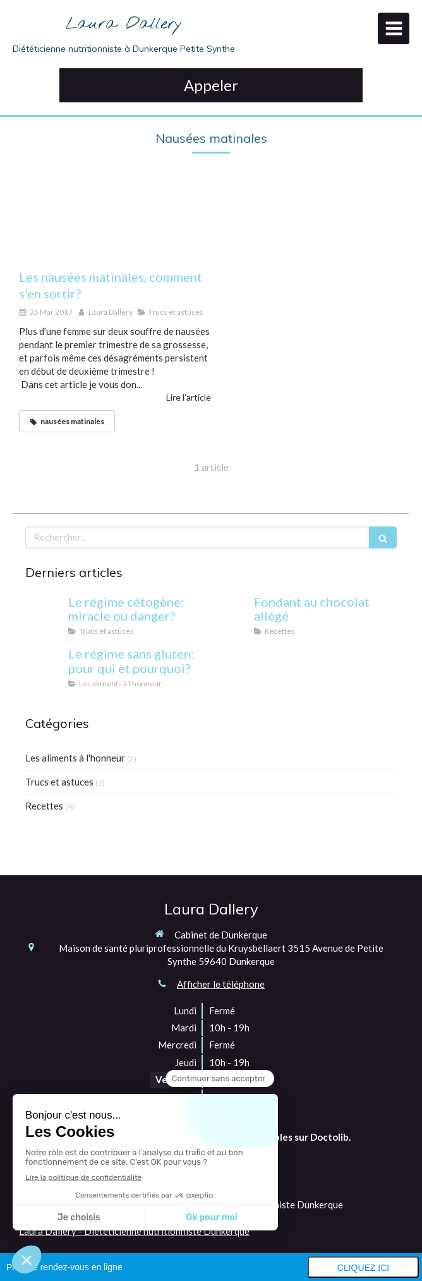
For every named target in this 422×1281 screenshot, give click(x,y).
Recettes (44, 805)
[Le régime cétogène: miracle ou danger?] (44, 614)
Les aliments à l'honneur (75, 757)
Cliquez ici (363, 1268)
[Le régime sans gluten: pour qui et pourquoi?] (44, 666)
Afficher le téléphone (221, 984)
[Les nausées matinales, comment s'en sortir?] (115, 223)
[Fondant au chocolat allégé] (230, 614)
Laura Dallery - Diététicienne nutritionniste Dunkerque (134, 1231)
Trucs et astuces (59, 781)
